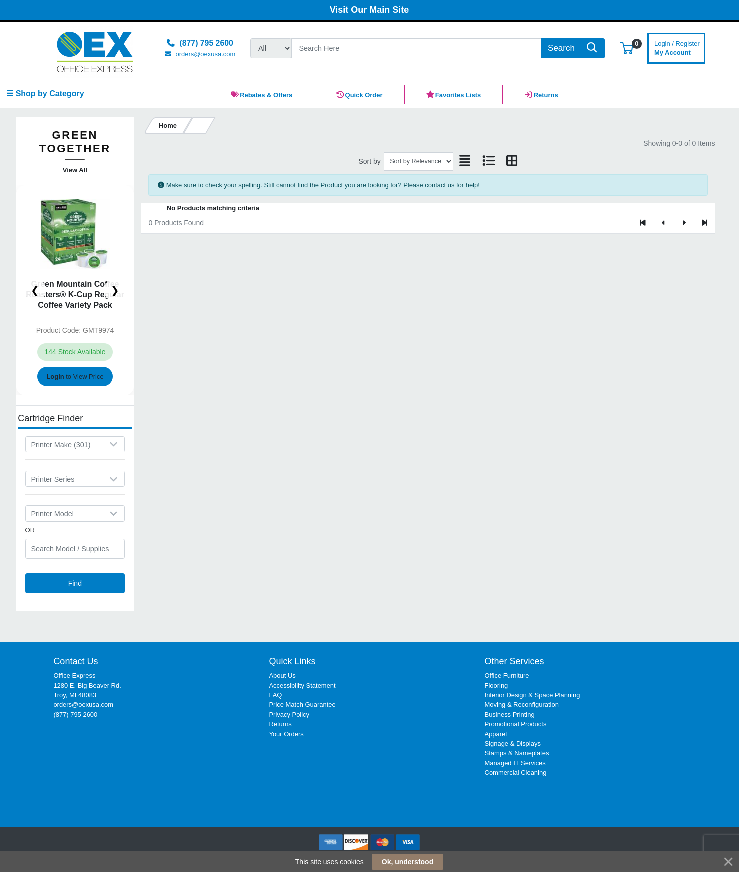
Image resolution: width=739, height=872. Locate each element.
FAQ (275, 695)
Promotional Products (516, 724)
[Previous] (664, 223)
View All (75, 170)
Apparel (496, 734)
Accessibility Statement (302, 685)
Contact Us (76, 661)
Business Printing (510, 714)
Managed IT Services (515, 763)
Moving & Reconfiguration (522, 704)
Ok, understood (408, 862)
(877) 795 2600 (76, 714)
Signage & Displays (513, 743)
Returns (280, 724)
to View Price (75, 376)
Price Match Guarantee (302, 704)
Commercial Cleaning (516, 772)
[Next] (684, 223)
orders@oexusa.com (84, 704)
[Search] (417, 48)
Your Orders (286, 734)
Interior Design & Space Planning (532, 695)
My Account (677, 47)
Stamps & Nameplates (517, 753)
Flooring (496, 685)
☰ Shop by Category (45, 93)
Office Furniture (507, 675)
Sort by (369, 161)
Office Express (75, 675)
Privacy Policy (289, 714)
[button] (627, 48)
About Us (282, 675)
